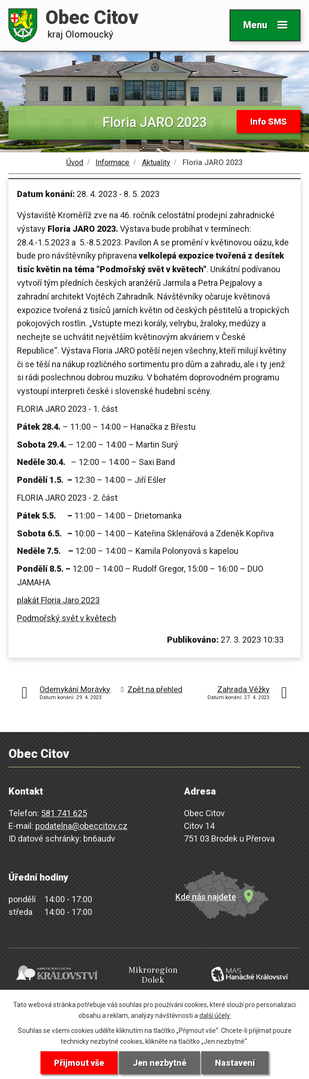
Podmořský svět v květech (66, 618)
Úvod (74, 162)
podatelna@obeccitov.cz (81, 826)
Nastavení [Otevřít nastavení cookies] (235, 1063)
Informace (112, 162)
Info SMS (268, 121)
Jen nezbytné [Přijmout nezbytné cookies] (159, 1063)
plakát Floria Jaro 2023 (58, 600)
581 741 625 (64, 813)
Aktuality (156, 162)
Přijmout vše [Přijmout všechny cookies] (79, 1063)
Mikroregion (153, 975)
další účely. (215, 1015)
